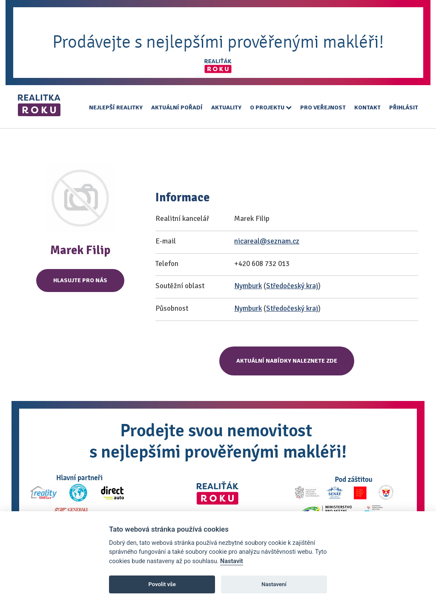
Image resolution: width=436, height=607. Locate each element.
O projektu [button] (271, 107)
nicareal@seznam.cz (266, 241)
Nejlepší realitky (116, 107)
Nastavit (231, 561)
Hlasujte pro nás (80, 280)
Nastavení (274, 584)
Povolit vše (162, 584)
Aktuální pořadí (177, 107)
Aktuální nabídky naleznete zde (286, 360)
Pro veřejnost (323, 107)
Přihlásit (403, 107)
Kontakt (367, 107)
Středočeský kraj (292, 285)
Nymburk (248, 285)
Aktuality (226, 107)
